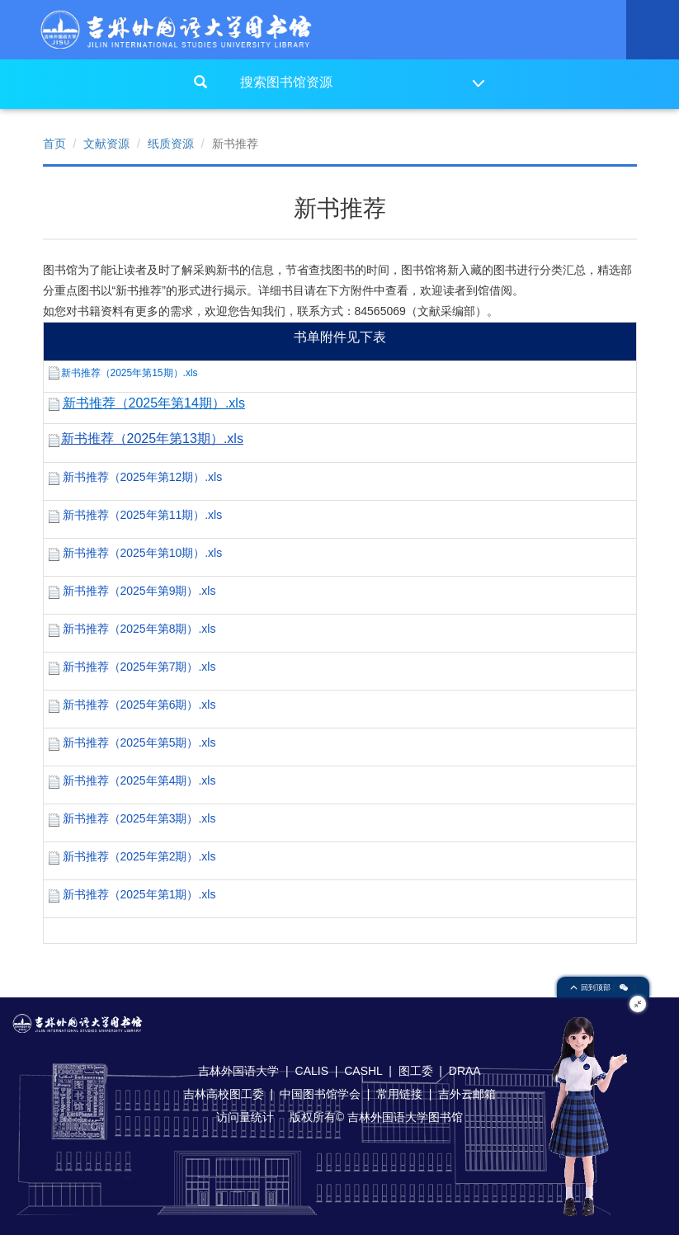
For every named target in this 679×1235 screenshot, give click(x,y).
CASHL (363, 1070)
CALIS (311, 1070)
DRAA (465, 1070)
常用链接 (399, 1094)
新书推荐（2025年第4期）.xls (139, 780)
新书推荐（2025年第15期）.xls (129, 373)
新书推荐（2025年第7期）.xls (139, 666)
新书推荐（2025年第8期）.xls (139, 628)
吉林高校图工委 (223, 1094)
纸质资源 (171, 143)
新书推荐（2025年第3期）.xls (139, 818)
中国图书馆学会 (320, 1094)
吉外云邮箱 (467, 1094)
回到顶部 (591, 987)
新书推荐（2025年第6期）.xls (139, 704)
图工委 (415, 1070)
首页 (54, 143)
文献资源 (106, 143)
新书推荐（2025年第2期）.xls (139, 856)
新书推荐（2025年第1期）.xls (139, 894)
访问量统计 (245, 1117)
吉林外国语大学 (238, 1070)
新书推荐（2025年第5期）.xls (139, 742)
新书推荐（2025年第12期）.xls (143, 476)
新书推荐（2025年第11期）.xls (143, 514)
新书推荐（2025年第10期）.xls (143, 552)
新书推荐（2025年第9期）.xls (139, 590)
